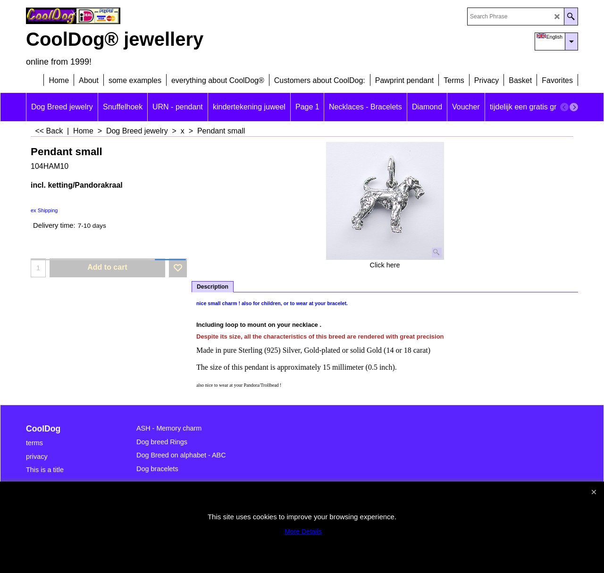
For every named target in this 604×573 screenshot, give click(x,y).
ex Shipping (44, 210)
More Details (303, 531)
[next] (574, 107)
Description (212, 286)
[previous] (564, 107)
